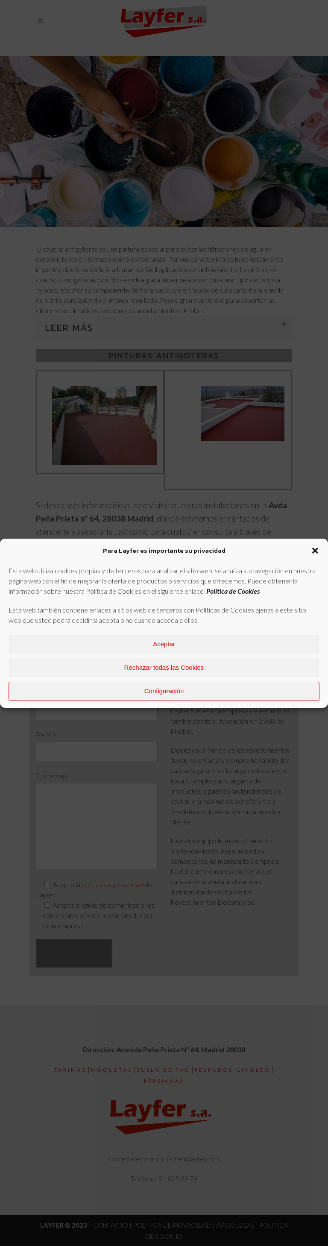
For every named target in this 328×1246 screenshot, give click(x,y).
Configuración (164, 691)
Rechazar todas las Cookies (164, 667)
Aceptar (164, 644)
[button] (315, 550)
